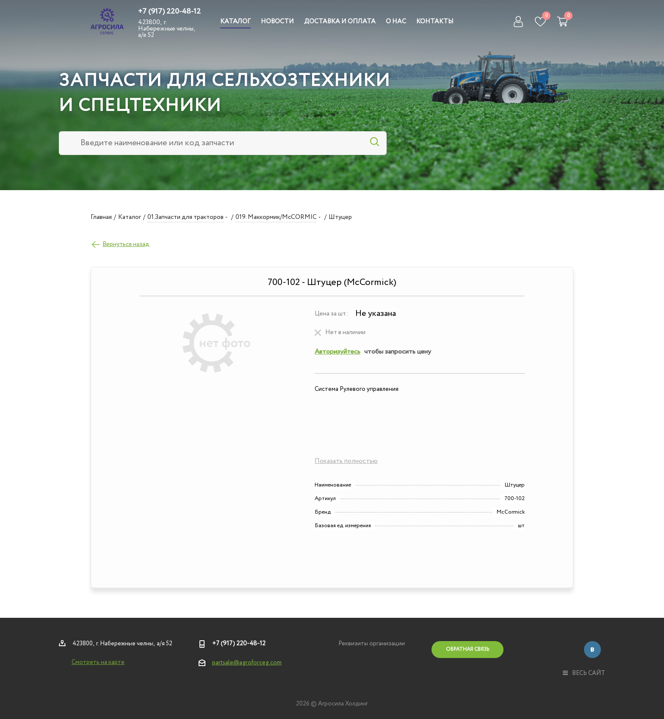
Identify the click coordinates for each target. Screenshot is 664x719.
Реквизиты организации (371, 643)
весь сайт (584, 673)
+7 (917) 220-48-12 (169, 11)
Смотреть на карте (98, 662)
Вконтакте (592, 649)
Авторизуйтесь (337, 352)
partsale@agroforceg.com (247, 662)
